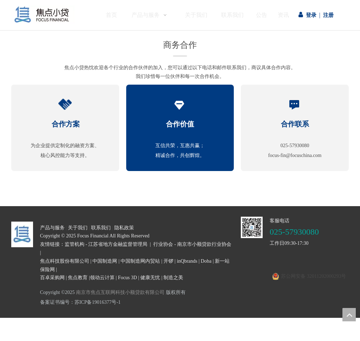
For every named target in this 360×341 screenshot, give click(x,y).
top (349, 314)
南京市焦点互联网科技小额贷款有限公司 (120, 292)
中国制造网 (104, 261)
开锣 (168, 261)
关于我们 (78, 227)
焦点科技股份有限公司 (64, 261)
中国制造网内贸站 (140, 261)
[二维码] (252, 227)
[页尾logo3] (22, 234)
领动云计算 (102, 277)
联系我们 (101, 227)
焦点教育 (78, 277)
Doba (206, 261)
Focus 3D (127, 277)
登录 (311, 15)
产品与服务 (52, 227)
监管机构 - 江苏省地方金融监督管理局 (106, 244)
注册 (328, 15)
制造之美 (173, 277)
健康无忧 (150, 277)
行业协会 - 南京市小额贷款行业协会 (192, 244)
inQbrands (187, 261)
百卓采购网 (52, 277)
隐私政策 (124, 227)
